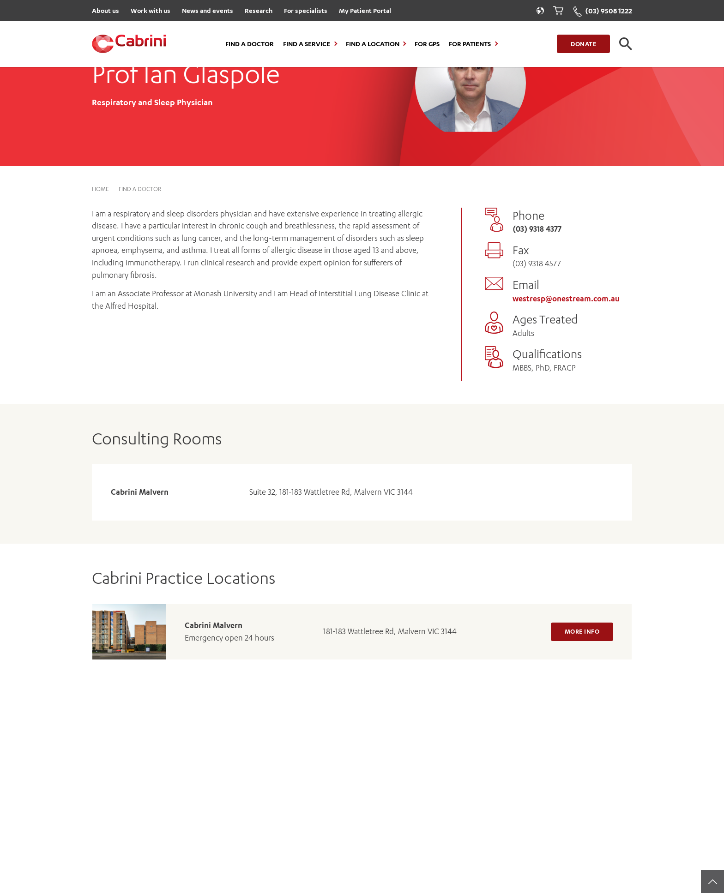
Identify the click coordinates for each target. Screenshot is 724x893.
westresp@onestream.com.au (566, 298)
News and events (207, 10)
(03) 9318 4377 (537, 229)
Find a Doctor (249, 44)
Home (100, 189)
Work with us (150, 10)
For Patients (470, 44)
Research (258, 10)
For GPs (427, 44)
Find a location (372, 44)
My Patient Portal (365, 10)
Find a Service (306, 44)
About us (105, 10)
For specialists (305, 10)
